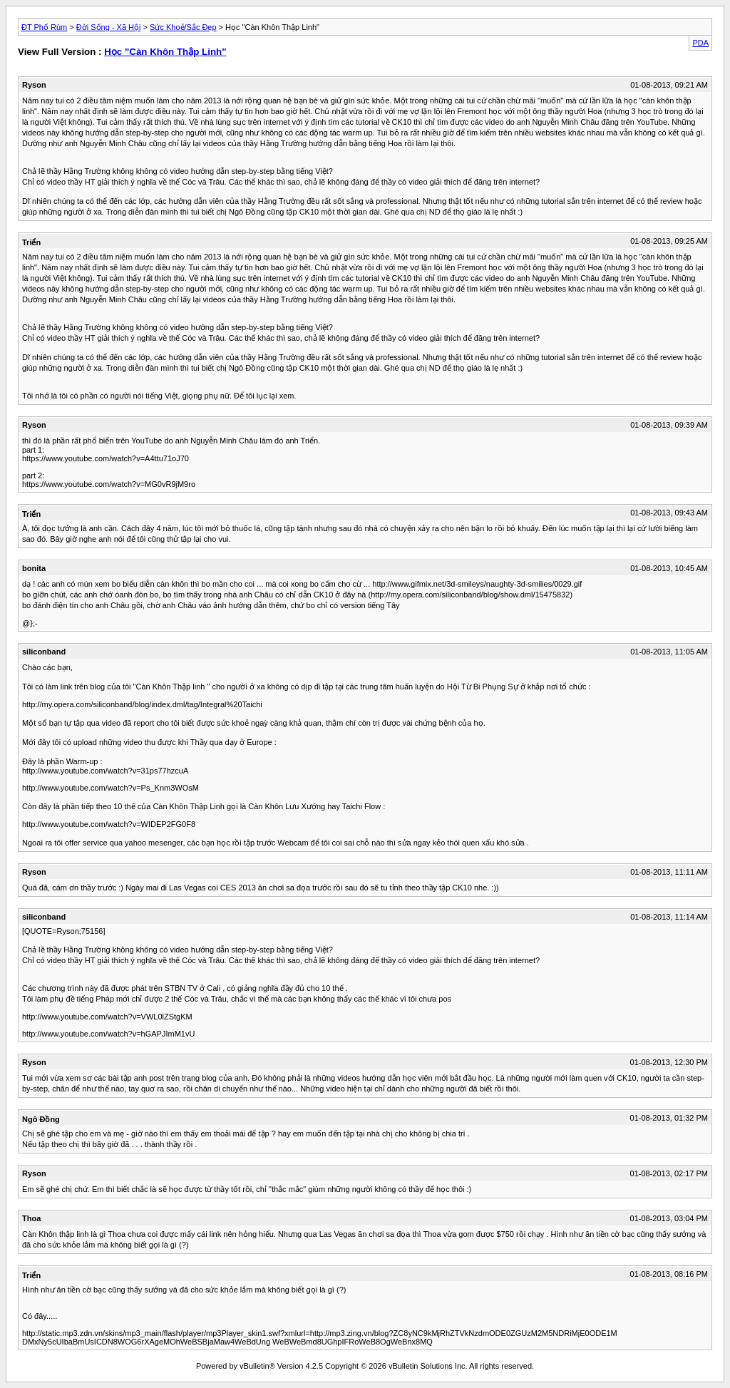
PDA (700, 42)
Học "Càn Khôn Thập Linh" (165, 51)
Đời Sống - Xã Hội (108, 27)
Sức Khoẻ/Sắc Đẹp (183, 27)
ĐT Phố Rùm (44, 27)
